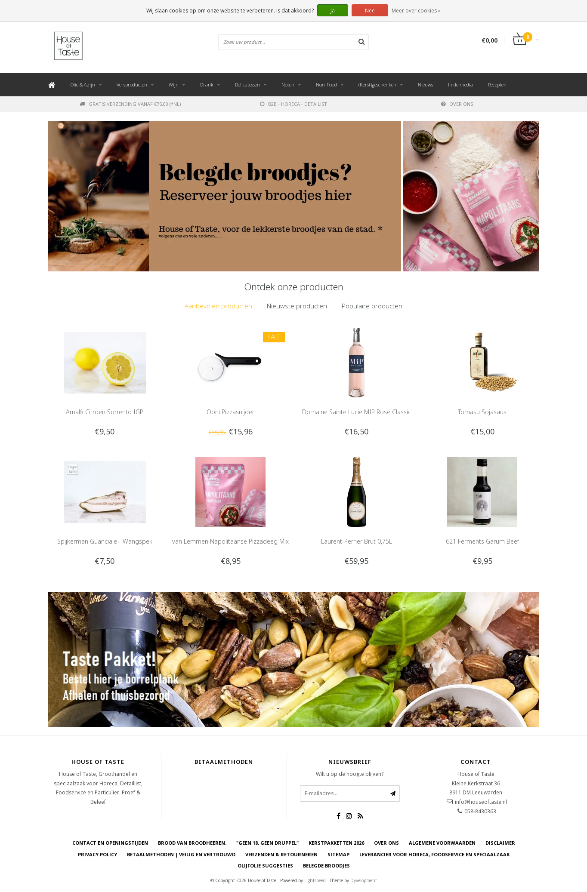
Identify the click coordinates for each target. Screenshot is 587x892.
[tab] (218, 306)
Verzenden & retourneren (281, 854)
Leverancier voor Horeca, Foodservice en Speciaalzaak (434, 854)
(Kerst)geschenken (377, 84)
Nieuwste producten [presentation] (297, 305)
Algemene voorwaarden (442, 843)
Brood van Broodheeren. (192, 843)
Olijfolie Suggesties (265, 865)
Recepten (497, 84)
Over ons (457, 104)
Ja (333, 10)
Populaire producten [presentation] (372, 305)
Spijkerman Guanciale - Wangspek (104, 541)
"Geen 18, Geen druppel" (267, 843)
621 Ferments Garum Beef (482, 541)
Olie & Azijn (83, 84)
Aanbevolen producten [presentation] (218, 305)
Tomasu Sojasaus (482, 412)
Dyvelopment (363, 880)
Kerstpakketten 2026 (336, 843)
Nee (370, 10)
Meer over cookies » (416, 10)
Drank (206, 84)
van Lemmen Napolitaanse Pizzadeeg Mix (230, 541)
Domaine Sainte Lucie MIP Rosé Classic (356, 412)
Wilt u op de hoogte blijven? (349, 774)
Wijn (174, 84)
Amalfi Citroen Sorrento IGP (104, 412)
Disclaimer (500, 843)
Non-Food (326, 84)
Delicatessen (247, 84)
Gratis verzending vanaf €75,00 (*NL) (130, 104)
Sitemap (338, 854)
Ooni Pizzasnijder (230, 412)
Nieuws (425, 84)
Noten (287, 84)
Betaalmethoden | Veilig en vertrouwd (181, 854)
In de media (460, 84)
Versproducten (132, 84)
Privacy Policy (97, 854)
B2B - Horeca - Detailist (293, 104)
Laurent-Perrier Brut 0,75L (356, 541)
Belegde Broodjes (326, 865)
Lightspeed (315, 880)
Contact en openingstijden (110, 843)
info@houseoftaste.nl (481, 802)
